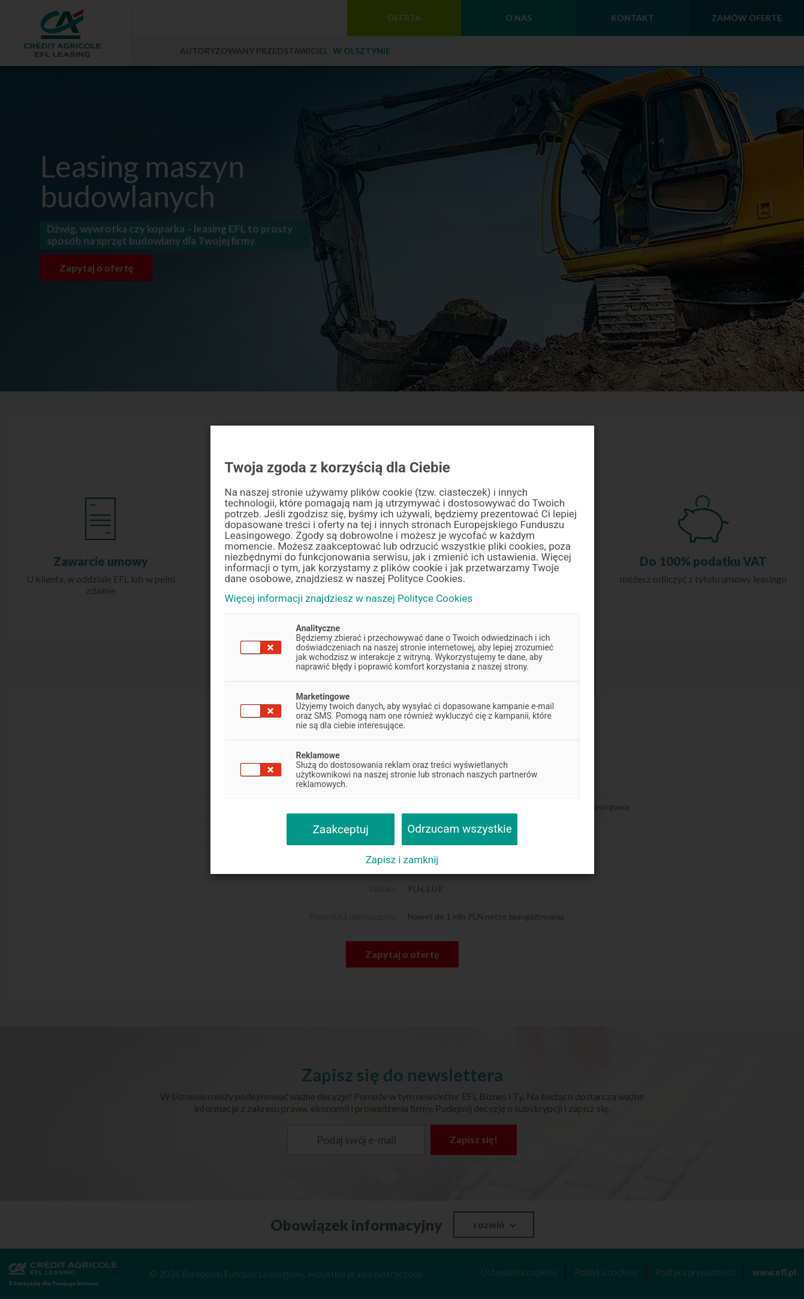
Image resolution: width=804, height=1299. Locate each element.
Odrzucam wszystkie (459, 829)
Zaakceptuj (340, 829)
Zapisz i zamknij (402, 859)
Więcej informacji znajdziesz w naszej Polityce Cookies (349, 598)
